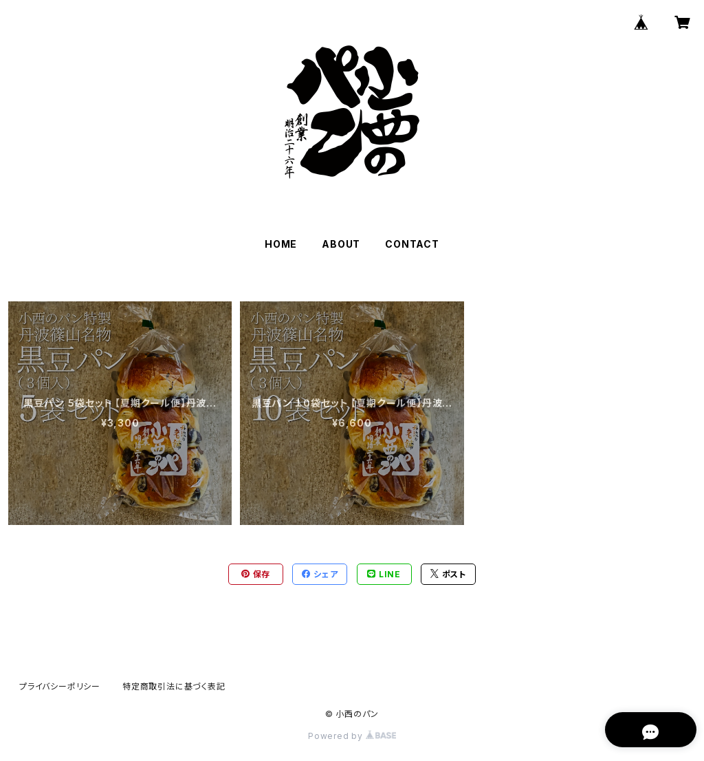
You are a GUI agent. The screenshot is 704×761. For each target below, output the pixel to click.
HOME (281, 244)
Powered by (352, 736)
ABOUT (341, 244)
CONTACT (412, 244)
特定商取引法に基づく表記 (174, 686)
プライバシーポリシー (59, 686)
